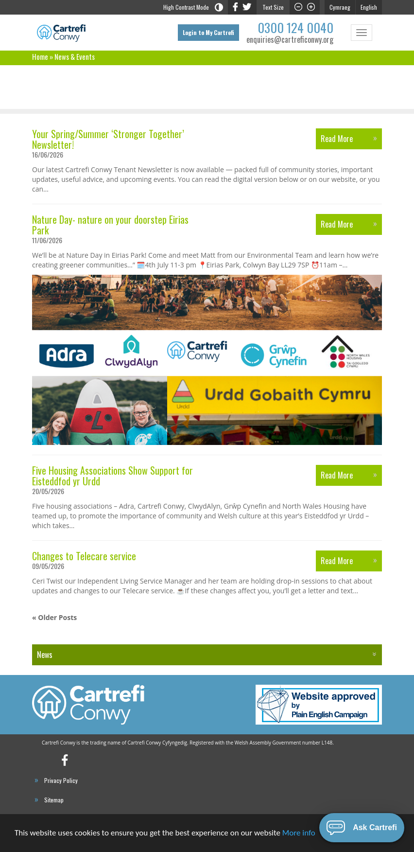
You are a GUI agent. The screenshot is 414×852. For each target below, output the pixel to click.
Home (40, 56)
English (369, 7)
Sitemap (54, 800)
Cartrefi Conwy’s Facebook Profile (70, 764)
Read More (337, 138)
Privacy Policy (61, 780)
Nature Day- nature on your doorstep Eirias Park (110, 224)
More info (298, 834)
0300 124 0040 (295, 27)
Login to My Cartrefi (208, 32)
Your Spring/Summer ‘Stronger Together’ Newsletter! (108, 139)
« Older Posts (54, 617)
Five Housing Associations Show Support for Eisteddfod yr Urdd (112, 475)
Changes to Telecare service (84, 556)
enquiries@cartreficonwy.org (289, 39)
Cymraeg (339, 7)
